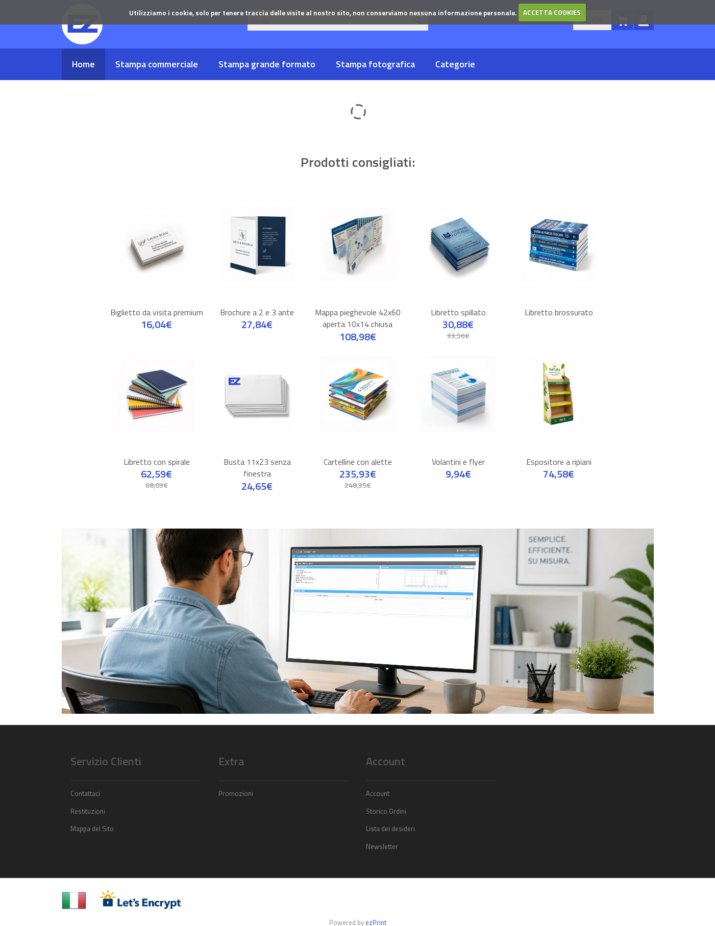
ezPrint (375, 912)
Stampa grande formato (266, 64)
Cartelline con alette (358, 451)
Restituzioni (87, 801)
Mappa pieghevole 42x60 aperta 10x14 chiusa (358, 308)
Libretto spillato (458, 302)
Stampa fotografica (375, 64)
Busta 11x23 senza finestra (257, 457)
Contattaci (85, 783)
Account (377, 783)
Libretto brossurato (559, 302)
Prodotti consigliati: (358, 157)
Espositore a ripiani (558, 451)
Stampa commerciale (156, 64)
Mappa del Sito (92, 818)
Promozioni (235, 783)
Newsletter (382, 836)
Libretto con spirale (157, 451)
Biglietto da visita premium (156, 302)
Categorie (455, 64)
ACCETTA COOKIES (552, 12)
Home (83, 64)
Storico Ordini (386, 801)
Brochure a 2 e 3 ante (257, 302)
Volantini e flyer (458, 451)
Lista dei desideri (390, 818)
